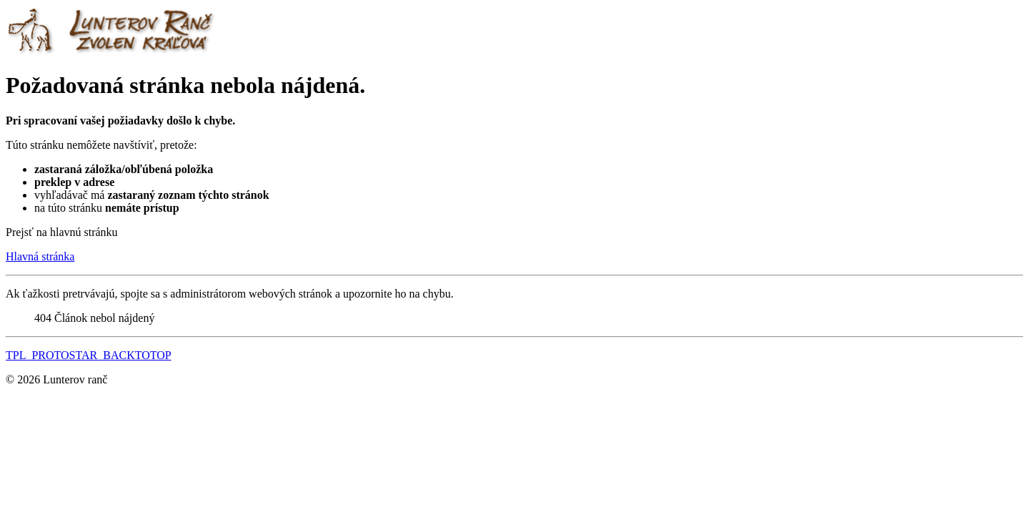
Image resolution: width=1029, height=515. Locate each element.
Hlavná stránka (40, 256)
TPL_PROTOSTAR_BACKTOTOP (89, 355)
